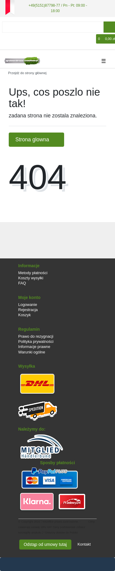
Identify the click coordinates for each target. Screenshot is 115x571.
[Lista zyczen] (92, 39)
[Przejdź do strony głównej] (25, 73)
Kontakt (84, 544)
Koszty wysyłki (30, 278)
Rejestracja (28, 309)
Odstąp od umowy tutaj (45, 544)
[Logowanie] (7, 39)
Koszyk (24, 315)
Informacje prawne (34, 346)
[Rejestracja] (16, 39)
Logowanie (27, 304)
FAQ (22, 283)
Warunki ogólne (31, 352)
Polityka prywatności (36, 341)
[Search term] (53, 27)
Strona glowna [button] (36, 139)
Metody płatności (33, 273)
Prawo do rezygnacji (36, 336)
